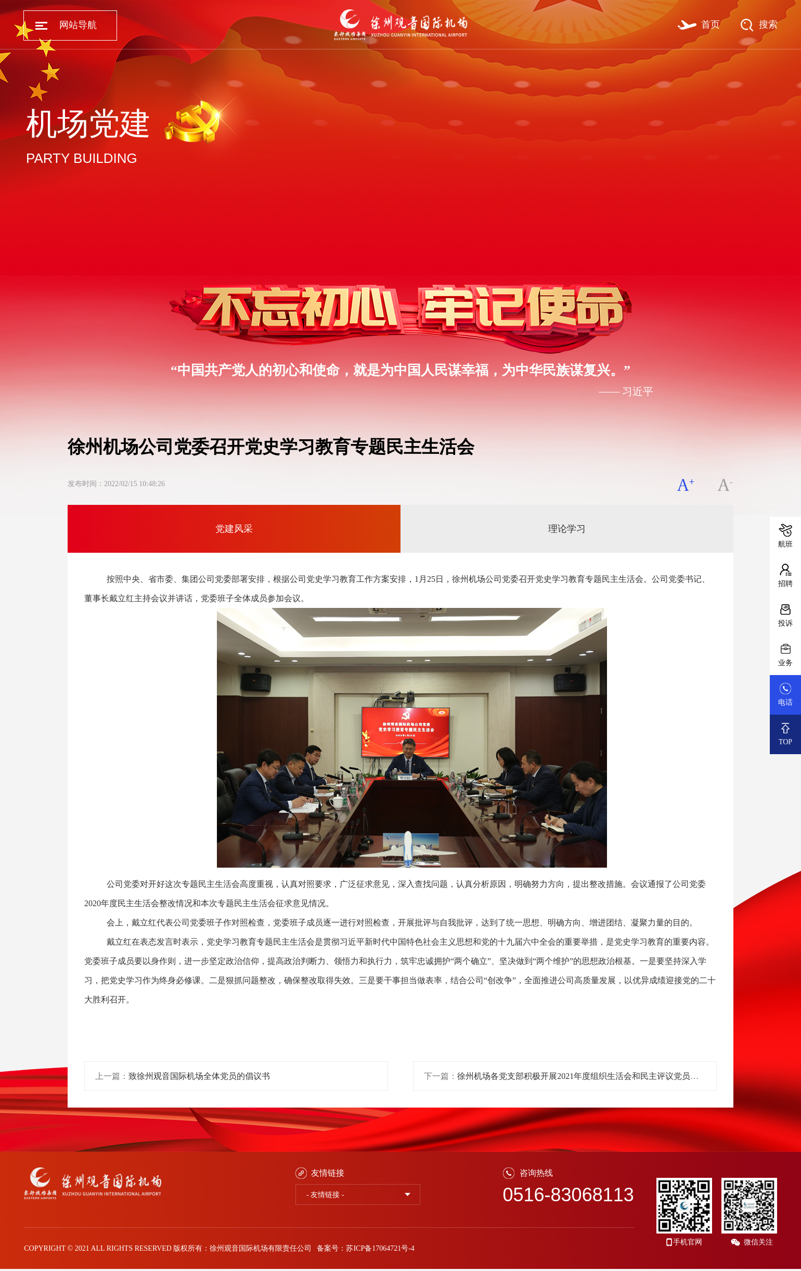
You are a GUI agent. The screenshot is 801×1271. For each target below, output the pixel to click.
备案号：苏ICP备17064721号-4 (365, 1248)
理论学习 (567, 529)
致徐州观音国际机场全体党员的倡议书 (199, 1076)
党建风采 (234, 529)
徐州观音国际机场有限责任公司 (261, 1248)
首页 (710, 24)
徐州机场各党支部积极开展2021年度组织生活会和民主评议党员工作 (582, 1076)
